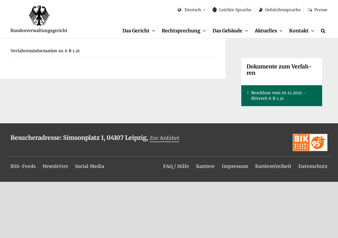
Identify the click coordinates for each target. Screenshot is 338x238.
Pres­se (317, 9)
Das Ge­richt (136, 31)
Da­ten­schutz (312, 166)
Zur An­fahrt (164, 138)
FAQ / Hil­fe (176, 166)
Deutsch (189, 10)
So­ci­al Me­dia (89, 166)
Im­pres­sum (235, 166)
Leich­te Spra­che (232, 9)
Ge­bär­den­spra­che (279, 9)
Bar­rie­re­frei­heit (273, 166)
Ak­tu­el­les (266, 31)
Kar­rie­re (205, 166)
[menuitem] (138, 31)
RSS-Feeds (23, 166)
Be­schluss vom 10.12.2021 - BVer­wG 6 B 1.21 (278, 95)
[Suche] (324, 31)
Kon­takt (299, 31)
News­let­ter (55, 166)
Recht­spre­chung (181, 31)
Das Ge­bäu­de (227, 31)
